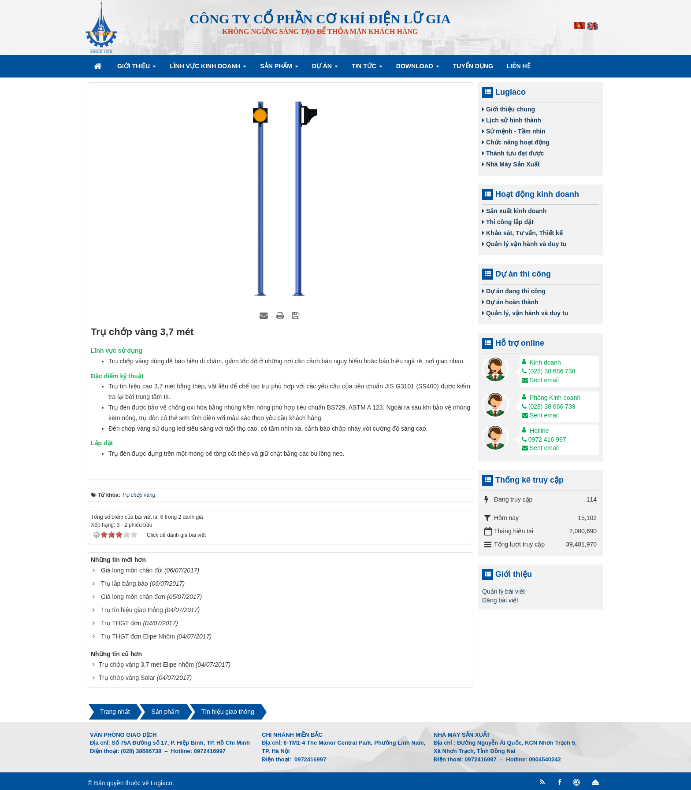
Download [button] (417, 69)
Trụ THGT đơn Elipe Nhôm (138, 636)
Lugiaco (161, 782)
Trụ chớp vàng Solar (127, 677)
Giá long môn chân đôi (132, 570)
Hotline (539, 430)
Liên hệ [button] (519, 66)
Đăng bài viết (500, 600)
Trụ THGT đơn (121, 623)
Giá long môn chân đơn (133, 596)
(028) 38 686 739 (549, 406)
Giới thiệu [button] (136, 69)
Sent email (540, 380)
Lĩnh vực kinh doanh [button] (208, 69)
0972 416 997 (544, 439)
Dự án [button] (325, 69)
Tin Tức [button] (367, 69)
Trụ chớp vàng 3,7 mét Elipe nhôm (146, 664)
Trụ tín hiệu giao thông (132, 609)
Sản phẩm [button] (279, 69)
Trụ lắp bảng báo (124, 583)
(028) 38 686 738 (549, 371)
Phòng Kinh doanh (555, 397)
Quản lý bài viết (503, 591)
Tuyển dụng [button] (473, 66)
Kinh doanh (545, 362)
